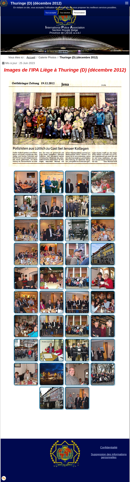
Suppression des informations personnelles (109, 456)
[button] (4, 478)
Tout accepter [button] (50, 13)
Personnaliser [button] (79, 13)
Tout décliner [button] (65, 13)
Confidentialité (108, 447)
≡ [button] (127, 3)
